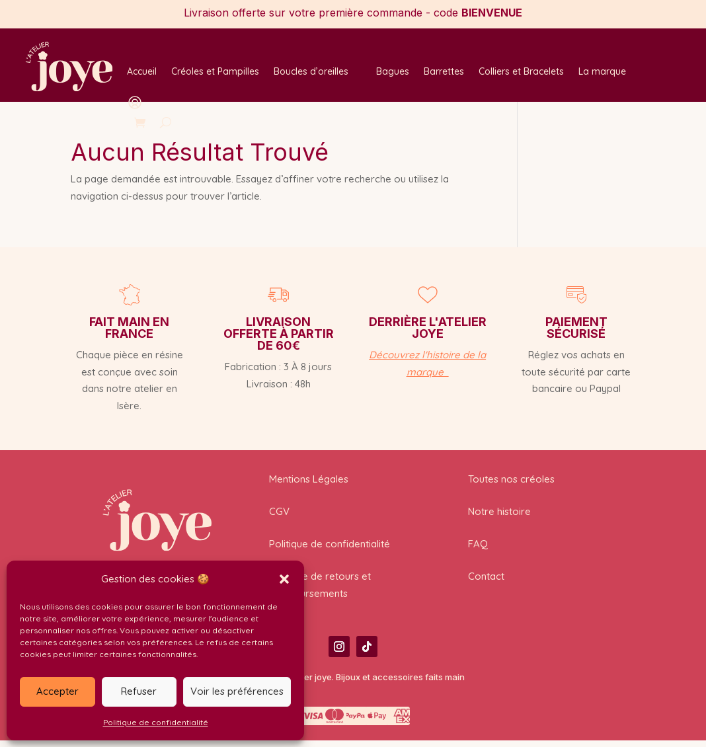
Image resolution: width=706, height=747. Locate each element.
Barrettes (444, 72)
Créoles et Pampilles (215, 72)
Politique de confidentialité (155, 722)
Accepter (57, 691)
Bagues (392, 72)
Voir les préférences (237, 691)
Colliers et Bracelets (521, 72)
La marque (602, 72)
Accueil (142, 72)
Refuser (139, 691)
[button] (284, 579)
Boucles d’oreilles (311, 72)
